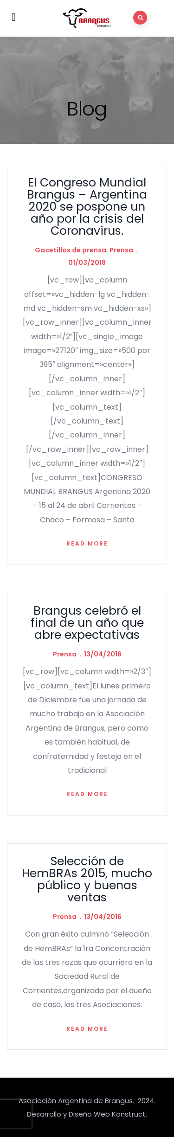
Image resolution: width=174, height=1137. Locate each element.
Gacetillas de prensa (70, 250)
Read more (87, 543)
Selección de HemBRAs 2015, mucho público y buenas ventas (87, 879)
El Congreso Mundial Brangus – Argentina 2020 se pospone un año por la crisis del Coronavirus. (87, 206)
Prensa (121, 250)
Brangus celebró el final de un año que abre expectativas (87, 623)
